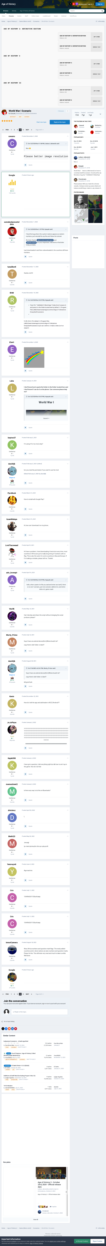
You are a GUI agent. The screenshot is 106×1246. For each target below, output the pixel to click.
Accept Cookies (82, 1241)
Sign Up (100, 4)
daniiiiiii (56, 1087)
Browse (5, 12)
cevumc (11, 136)
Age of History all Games (27, 11)
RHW (12, 293)
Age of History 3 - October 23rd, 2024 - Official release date (49, 1184)
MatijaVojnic (99, 125)
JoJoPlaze (11, 722)
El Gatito (7, 1067)
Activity (14, 11)
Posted (30, 136)
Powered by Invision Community (53, 1235)
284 (12, 191)
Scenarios (33, 113)
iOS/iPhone (73, 16)
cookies (13, 1241)
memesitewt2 (12, 784)
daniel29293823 (10, 1088)
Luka (12, 381)
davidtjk (11, 464)
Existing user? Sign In (86, 4)
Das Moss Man (9, 1045)
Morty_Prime (11, 635)
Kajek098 (12, 758)
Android (63, 16)
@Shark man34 (31, 242)
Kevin (11, 696)
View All (35, 1219)
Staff (26, 16)
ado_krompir (11, 573)
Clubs (3, 16)
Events (19, 16)
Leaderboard (46, 16)
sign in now (45, 1003)
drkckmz (11, 810)
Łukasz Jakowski (50, 143)
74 (12, 985)
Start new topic (41, 122)
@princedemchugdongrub (45, 240)
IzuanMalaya (11, 519)
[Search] (79, 10)
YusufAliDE (8, 1057)
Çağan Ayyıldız (9, 1078)
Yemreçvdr (11, 864)
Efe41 (11, 342)
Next (27, 130)
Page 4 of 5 (39, 130)
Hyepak (13, 113)
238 (12, 483)
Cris (11, 890)
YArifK (11, 609)
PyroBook (12, 493)
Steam (56, 16)
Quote (30, 165)
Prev (7, 130)
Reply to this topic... (20, 1012)
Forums (11, 16)
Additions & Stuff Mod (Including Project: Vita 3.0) (19, 1075)
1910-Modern (8, 1086)
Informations (41, 1191)
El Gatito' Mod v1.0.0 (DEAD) (20, 1065)
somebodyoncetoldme (11, 223)
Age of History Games (36, 1243)
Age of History (8, 4)
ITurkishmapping (83, 131)
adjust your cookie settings (58, 1241)
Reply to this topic (60, 122)
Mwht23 (11, 836)
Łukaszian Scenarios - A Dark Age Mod (16, 1041)
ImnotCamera (12, 942)
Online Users (35, 16)
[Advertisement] (48, 194)
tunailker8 (11, 267)
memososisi (99, 131)
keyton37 (12, 438)
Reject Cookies (97, 1241)
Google (12, 175)
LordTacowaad (11, 545)
